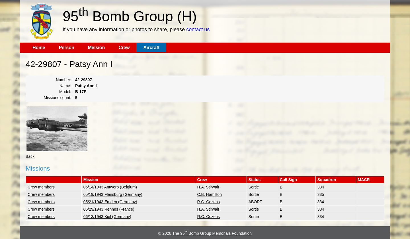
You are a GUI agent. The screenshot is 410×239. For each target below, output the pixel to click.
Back (30, 156)
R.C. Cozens (208, 202)
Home (38, 47)
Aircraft (151, 47)
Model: (65, 91)
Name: (65, 85)
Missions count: (57, 97)
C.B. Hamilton (209, 194)
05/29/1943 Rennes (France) (108, 209)
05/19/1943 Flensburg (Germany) (112, 194)
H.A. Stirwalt (208, 187)
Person (66, 47)
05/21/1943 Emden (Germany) (110, 202)
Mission (96, 47)
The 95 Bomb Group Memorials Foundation (212, 233)
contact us (198, 29)
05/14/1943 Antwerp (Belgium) (110, 187)
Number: (63, 79)
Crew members (41, 187)
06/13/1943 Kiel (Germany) (107, 216)
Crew (124, 47)
